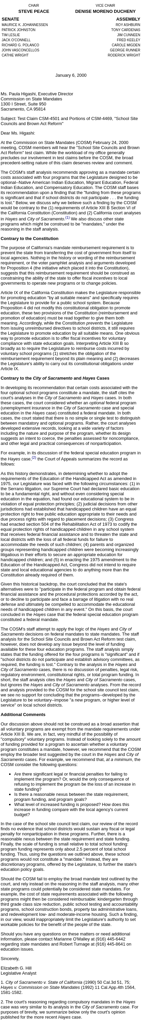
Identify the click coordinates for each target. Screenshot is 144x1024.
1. (3, 982)
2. (3, 1001)
